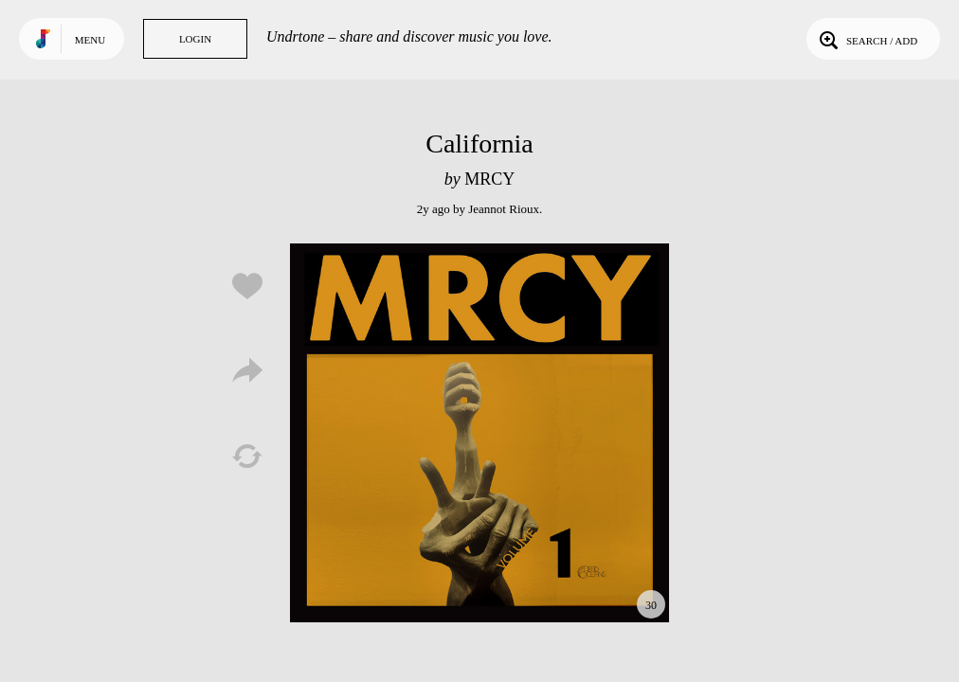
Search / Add (866, 38)
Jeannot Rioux (503, 209)
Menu (90, 39)
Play (479, 433)
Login (195, 39)
